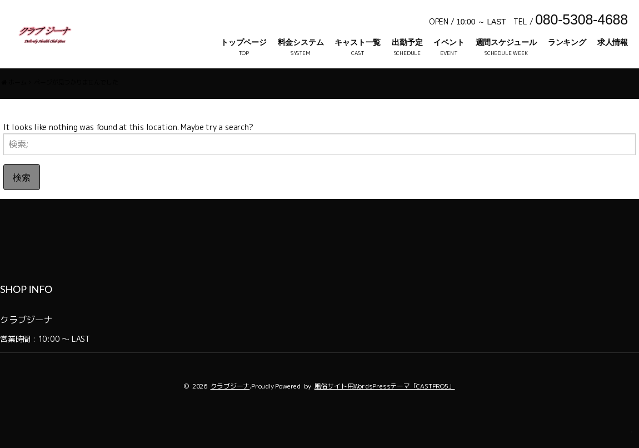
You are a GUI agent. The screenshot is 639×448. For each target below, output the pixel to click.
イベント (448, 42)
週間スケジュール (506, 42)
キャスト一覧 (358, 42)
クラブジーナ (230, 410)
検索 (22, 201)
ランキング (567, 42)
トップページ (244, 42)
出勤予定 (407, 42)
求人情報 (612, 42)
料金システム (301, 42)
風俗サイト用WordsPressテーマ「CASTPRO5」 (384, 410)
